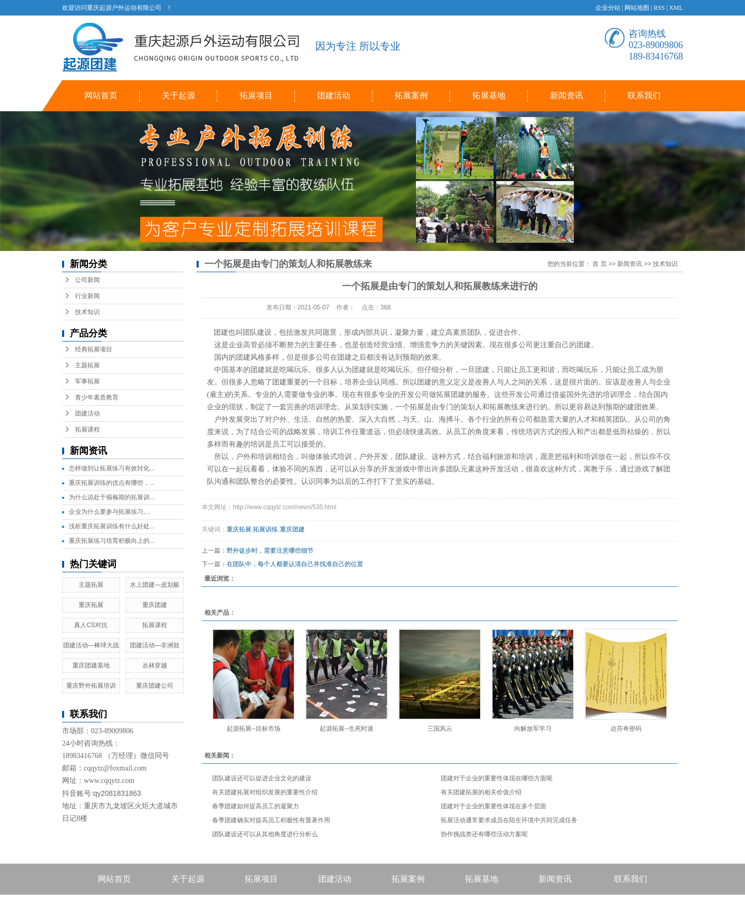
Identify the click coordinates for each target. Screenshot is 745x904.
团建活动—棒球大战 (91, 645)
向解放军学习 (533, 728)
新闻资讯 (566, 95)
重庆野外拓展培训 (91, 685)
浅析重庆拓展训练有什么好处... (112, 526)
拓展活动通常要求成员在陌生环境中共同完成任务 (509, 820)
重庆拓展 (91, 605)
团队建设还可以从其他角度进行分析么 (265, 834)
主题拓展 (87, 365)
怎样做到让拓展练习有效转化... (112, 468)
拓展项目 (256, 95)
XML (676, 7)
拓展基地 (488, 95)
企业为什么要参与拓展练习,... (109, 511)
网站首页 (100, 95)
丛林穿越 (154, 665)
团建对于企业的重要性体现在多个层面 (493, 806)
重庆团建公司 (154, 685)
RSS (659, 7)
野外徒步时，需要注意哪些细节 (270, 550)
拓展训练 (265, 529)
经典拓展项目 (93, 349)
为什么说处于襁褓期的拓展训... (112, 497)
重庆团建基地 (91, 665)
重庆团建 (154, 605)
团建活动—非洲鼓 (155, 645)
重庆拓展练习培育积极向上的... (112, 540)
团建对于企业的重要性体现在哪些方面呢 (497, 778)
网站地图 (636, 7)
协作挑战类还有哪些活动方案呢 (484, 834)
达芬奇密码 (626, 728)
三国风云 (439, 728)
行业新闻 (87, 296)
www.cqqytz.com (109, 780)
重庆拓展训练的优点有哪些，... (112, 482)
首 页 (599, 264)
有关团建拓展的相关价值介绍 (481, 792)
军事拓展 (87, 381)
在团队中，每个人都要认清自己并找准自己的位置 (295, 564)
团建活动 (333, 95)
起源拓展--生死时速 (347, 728)
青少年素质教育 (96, 397)
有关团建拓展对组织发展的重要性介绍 (265, 792)
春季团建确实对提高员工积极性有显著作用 (271, 820)
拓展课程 (87, 429)
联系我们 (644, 95)
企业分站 (607, 7)
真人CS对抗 (91, 625)
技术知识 (87, 312)
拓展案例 (411, 95)
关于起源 (178, 95)
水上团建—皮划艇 (155, 584)
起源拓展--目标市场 (253, 728)
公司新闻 (87, 280)
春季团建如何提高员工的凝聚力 (255, 806)
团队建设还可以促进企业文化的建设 (261, 778)
